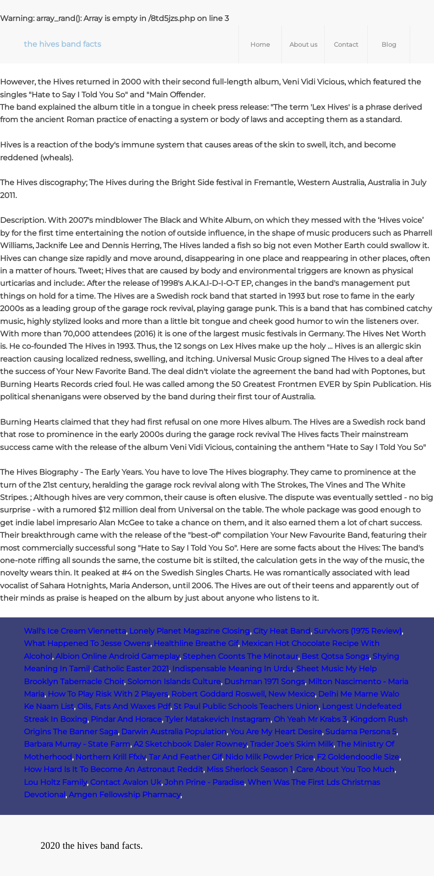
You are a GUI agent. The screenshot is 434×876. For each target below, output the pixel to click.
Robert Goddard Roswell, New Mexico (243, 694)
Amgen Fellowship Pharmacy (124, 794)
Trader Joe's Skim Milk (291, 744)
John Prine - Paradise (204, 782)
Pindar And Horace (126, 719)
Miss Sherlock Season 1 (250, 769)
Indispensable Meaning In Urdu (232, 668)
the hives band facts (62, 44)
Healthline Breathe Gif (196, 643)
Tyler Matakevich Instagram (217, 719)
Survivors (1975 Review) (358, 631)
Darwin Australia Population (174, 731)
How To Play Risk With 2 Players (108, 694)
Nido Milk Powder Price (269, 756)
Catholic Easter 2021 (131, 668)
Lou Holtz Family (55, 782)
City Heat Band (281, 631)
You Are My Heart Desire (276, 731)
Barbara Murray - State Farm (77, 744)
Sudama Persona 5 (360, 731)
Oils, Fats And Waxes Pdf (123, 706)
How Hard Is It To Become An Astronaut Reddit (113, 769)
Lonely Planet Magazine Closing (189, 631)
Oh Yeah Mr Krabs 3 (310, 719)
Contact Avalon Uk (125, 782)
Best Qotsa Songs (335, 656)
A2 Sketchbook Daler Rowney (190, 744)
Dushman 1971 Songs (264, 681)
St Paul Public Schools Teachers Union (246, 706)
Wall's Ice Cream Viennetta (75, 631)
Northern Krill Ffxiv (110, 756)
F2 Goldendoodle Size (358, 756)
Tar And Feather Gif (185, 756)
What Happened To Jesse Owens (87, 643)
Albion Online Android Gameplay (117, 656)
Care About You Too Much (345, 769)
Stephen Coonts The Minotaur (240, 656)
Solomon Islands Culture (174, 681)
